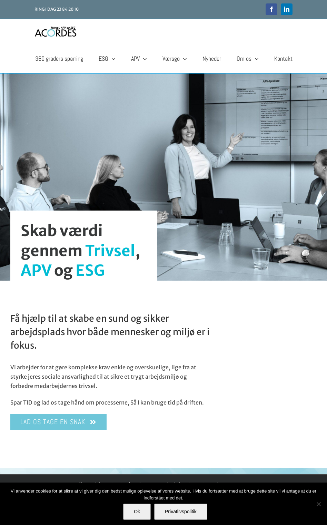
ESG (90, 270)
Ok (137, 511)
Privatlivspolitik (181, 511)
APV (36, 270)
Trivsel (110, 250)
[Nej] (318, 503)
